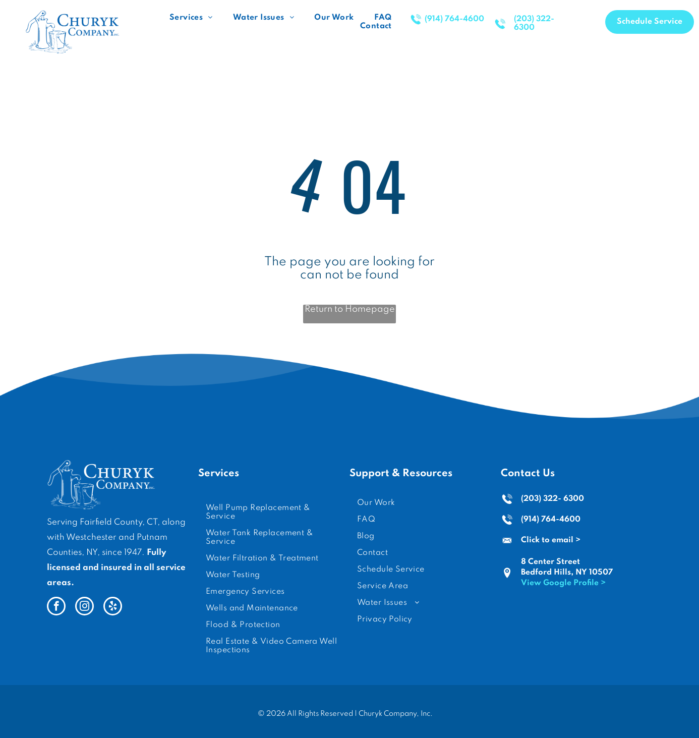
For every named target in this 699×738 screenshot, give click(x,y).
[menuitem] (191, 18)
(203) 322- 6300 (552, 499)
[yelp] (112, 607)
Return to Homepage (350, 309)
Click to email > (550, 540)
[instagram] (84, 607)
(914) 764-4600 (550, 520)
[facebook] (56, 607)
